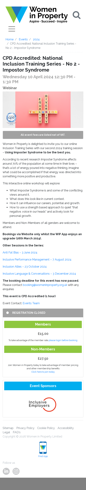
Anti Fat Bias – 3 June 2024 (20, 252)
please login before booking (63, 340)
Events (23, 39)
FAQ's (17, 432)
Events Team (31, 303)
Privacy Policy (25, 428)
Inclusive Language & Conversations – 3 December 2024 (39, 273)
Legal (6, 432)
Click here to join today (43, 371)
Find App (43, 450)
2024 (36, 39)
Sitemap (8, 428)
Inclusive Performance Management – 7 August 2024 (37, 259)
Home (9, 39)
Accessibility (66, 428)
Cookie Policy (46, 428)
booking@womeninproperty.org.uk (45, 285)
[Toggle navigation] (11, 29)
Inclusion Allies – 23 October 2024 (25, 266)
